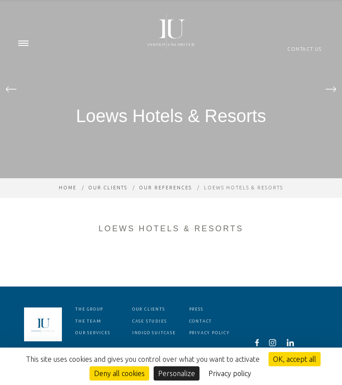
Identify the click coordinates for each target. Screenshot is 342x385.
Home (67, 205)
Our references (166, 205)
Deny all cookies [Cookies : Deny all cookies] (119, 373)
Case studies (149, 339)
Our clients (107, 205)
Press (196, 327)
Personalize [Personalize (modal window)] (176, 373)
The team (88, 339)
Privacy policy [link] (229, 373)
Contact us (304, 49)
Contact (200, 339)
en (319, 9)
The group (89, 327)
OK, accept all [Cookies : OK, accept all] (294, 359)
